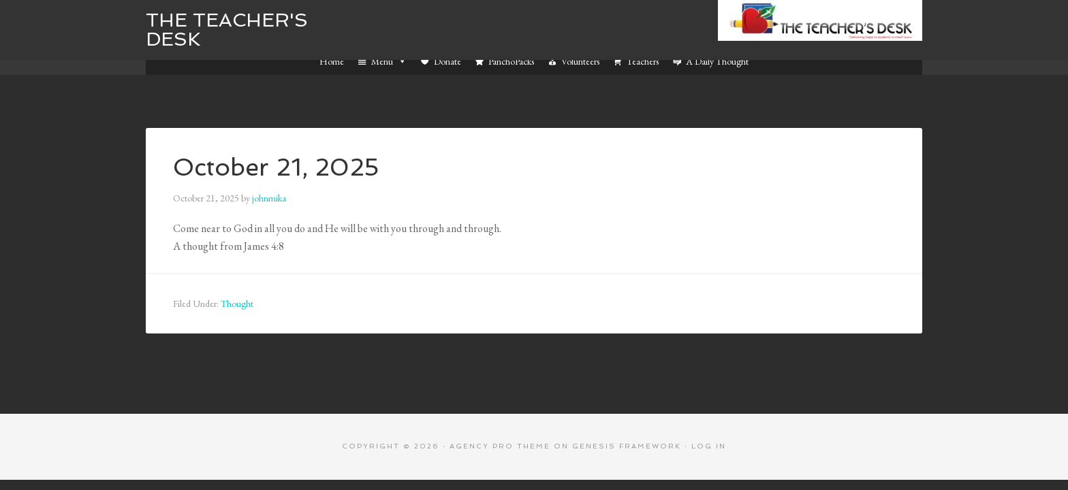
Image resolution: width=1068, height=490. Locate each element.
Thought (237, 303)
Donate (447, 61)
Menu (389, 61)
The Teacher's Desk (227, 29)
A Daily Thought (717, 61)
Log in (708, 446)
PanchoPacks (511, 61)
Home (331, 61)
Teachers (643, 61)
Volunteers (580, 61)
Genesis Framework (626, 446)
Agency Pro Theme (500, 446)
